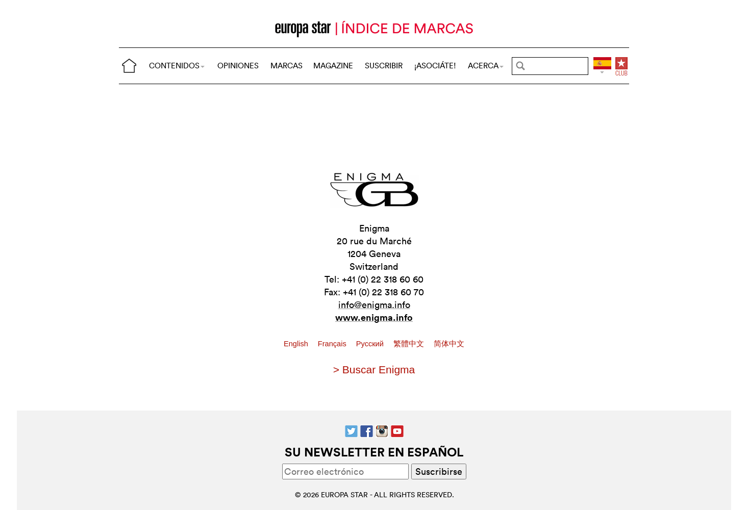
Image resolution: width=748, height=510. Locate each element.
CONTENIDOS (177, 65)
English (297, 344)
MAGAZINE (333, 65)
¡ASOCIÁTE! (435, 65)
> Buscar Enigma (374, 369)
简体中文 (449, 344)
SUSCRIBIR (384, 65)
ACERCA (486, 65)
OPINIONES (238, 65)
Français (333, 344)
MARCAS (286, 65)
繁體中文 (409, 344)
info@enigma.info (374, 305)
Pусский (371, 344)
